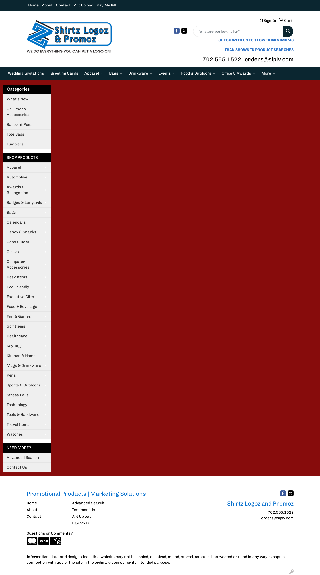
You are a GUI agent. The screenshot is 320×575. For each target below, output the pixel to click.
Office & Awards (238, 73)
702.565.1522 (221, 59)
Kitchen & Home (21, 355)
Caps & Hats (18, 242)
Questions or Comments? (50, 533)
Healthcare (17, 336)
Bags (115, 73)
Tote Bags (15, 134)
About (47, 5)
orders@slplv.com (269, 59)
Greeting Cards (64, 73)
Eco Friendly (18, 287)
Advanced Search (23, 457)
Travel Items (18, 424)
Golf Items (16, 326)
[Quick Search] (238, 31)
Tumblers (15, 144)
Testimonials (83, 509)
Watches (15, 434)
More (268, 73)
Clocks (13, 251)
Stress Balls (18, 395)
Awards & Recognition (17, 190)
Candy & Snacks (21, 232)
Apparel (93, 73)
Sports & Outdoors (23, 385)
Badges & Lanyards (24, 202)
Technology (17, 404)
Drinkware (140, 73)
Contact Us (17, 467)
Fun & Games (19, 316)
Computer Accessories (18, 264)
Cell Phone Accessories (18, 112)
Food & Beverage (22, 306)
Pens (11, 375)
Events (166, 73)
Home (33, 5)
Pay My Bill (106, 5)
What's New (17, 99)
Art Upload (83, 5)
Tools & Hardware (23, 414)
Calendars (16, 222)
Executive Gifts (20, 296)
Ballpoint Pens (20, 124)
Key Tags (15, 346)
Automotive (17, 177)
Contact (63, 5)
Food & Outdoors (198, 73)
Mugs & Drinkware (24, 365)
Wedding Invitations (26, 73)
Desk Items (17, 277)
